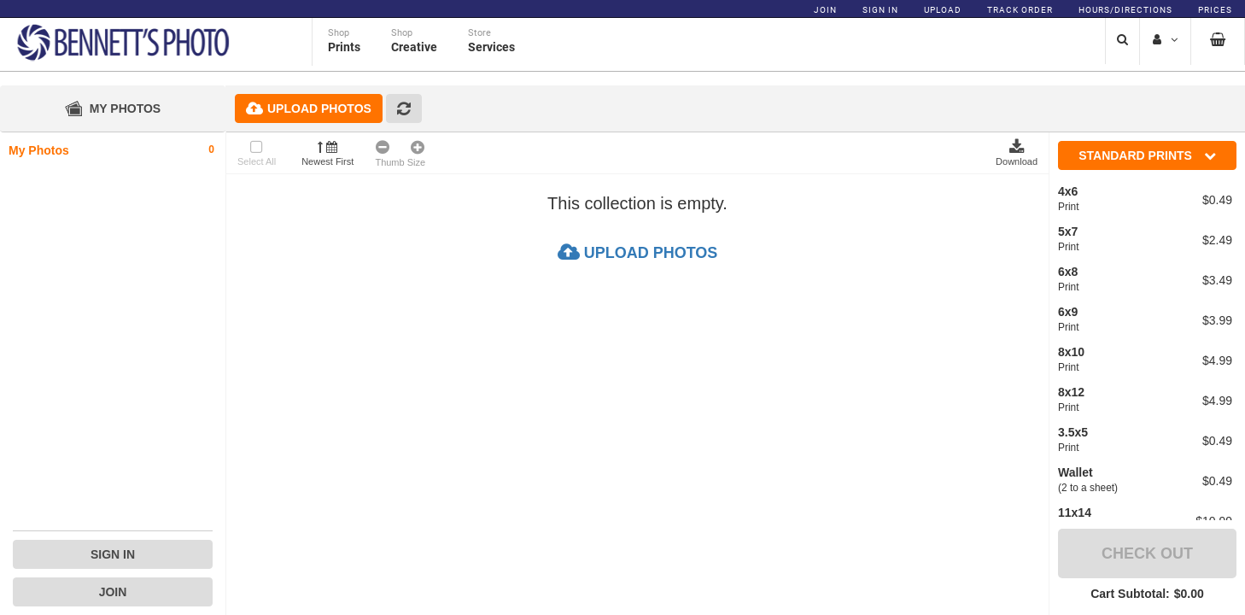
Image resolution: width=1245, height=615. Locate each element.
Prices (1215, 10)
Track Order (1020, 10)
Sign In (880, 10)
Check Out (1147, 553)
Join (825, 10)
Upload (943, 10)
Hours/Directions (1125, 10)
